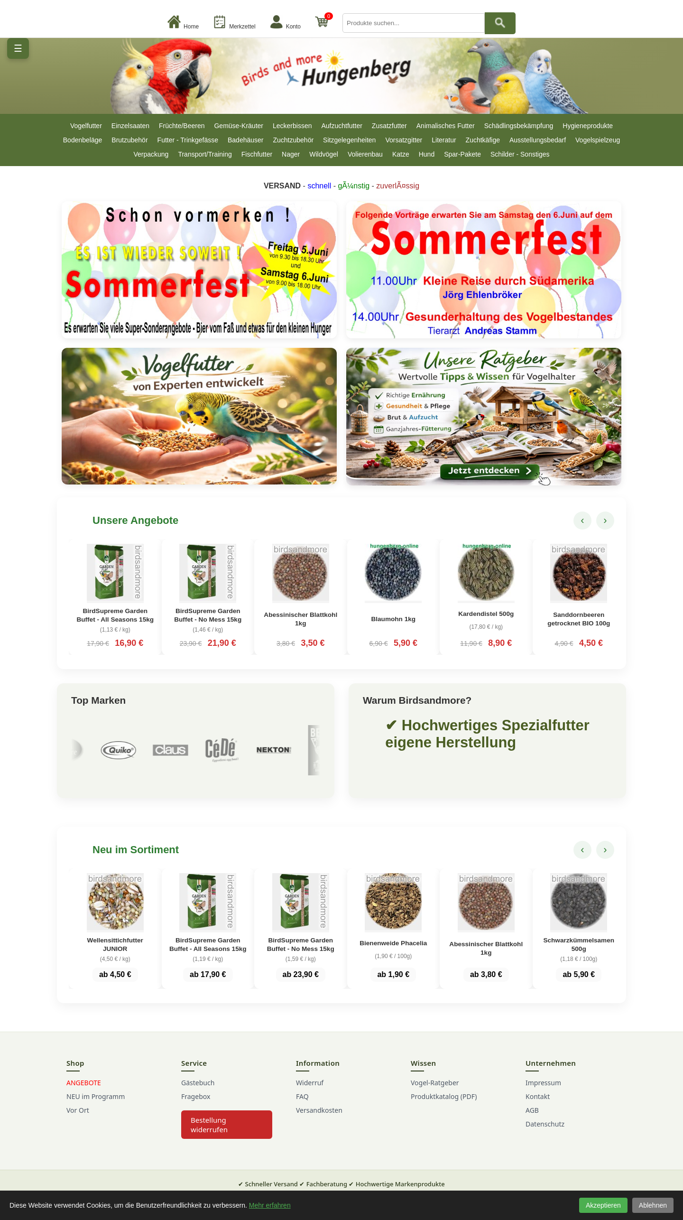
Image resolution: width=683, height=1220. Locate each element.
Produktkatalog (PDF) (444, 1106)
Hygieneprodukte (588, 126)
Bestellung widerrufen (209, 1134)
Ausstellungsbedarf (537, 140)
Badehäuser (246, 140)
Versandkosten (319, 1120)
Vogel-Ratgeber (435, 1092)
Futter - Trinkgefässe (187, 140)
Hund (426, 154)
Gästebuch (197, 1092)
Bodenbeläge (82, 140)
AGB (532, 1120)
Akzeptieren (603, 1205)
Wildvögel (323, 154)
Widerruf (309, 1092)
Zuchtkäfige (483, 140)
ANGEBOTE (83, 1092)
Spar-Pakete (462, 154)
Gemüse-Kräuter (238, 126)
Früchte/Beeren (182, 126)
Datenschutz (545, 1133)
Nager (291, 154)
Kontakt (538, 1106)
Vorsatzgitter (403, 140)
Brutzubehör (129, 140)
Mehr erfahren (270, 1205)
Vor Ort (77, 1120)
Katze (400, 154)
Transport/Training (204, 154)
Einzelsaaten (130, 126)
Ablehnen (653, 1205)
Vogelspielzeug (597, 140)
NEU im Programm (95, 1106)
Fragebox (195, 1106)
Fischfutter (256, 154)
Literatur (444, 140)
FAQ (302, 1106)
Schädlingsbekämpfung (519, 126)
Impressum (543, 1092)
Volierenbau (365, 154)
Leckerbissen (292, 126)
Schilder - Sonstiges (520, 154)
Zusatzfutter (389, 126)
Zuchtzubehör (293, 140)
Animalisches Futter (445, 126)
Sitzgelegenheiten (349, 140)
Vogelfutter (86, 126)
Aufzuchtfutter (341, 126)
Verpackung (150, 154)
